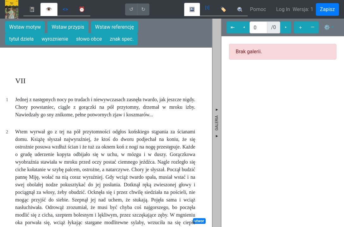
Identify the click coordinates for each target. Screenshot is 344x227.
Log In (283, 9)
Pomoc (258, 9)
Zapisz (327, 9)
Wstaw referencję (114, 27)
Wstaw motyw (25, 27)
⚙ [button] (327, 27)
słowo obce (89, 39)
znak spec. (122, 39)
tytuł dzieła (21, 39)
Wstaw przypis (67, 27)
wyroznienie (55, 39)
